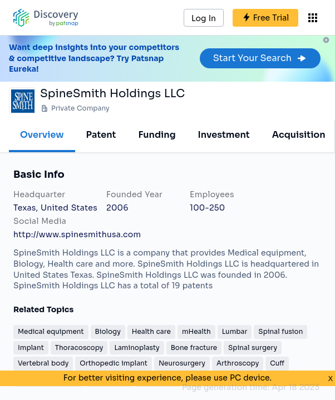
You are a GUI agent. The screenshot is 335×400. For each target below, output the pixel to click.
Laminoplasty (136, 347)
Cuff (277, 363)
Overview (42, 135)
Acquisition (299, 135)
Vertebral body (43, 363)
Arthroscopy (237, 363)
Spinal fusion (280, 331)
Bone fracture (194, 347)
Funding (156, 135)
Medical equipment (51, 331)
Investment (224, 135)
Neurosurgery (182, 363)
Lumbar (235, 331)
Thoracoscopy (79, 347)
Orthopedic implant (113, 363)
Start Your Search (260, 58)
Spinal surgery (252, 347)
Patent (101, 135)
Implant (31, 347)
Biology (108, 331)
